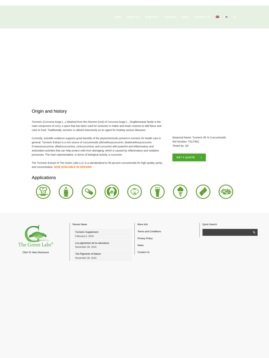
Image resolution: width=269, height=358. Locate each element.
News (140, 245)
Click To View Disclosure (36, 252)
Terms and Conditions (149, 231)
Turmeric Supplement (86, 232)
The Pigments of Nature (88, 253)
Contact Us (143, 252)
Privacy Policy (145, 238)
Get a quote (189, 157)
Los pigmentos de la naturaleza (92, 243)
